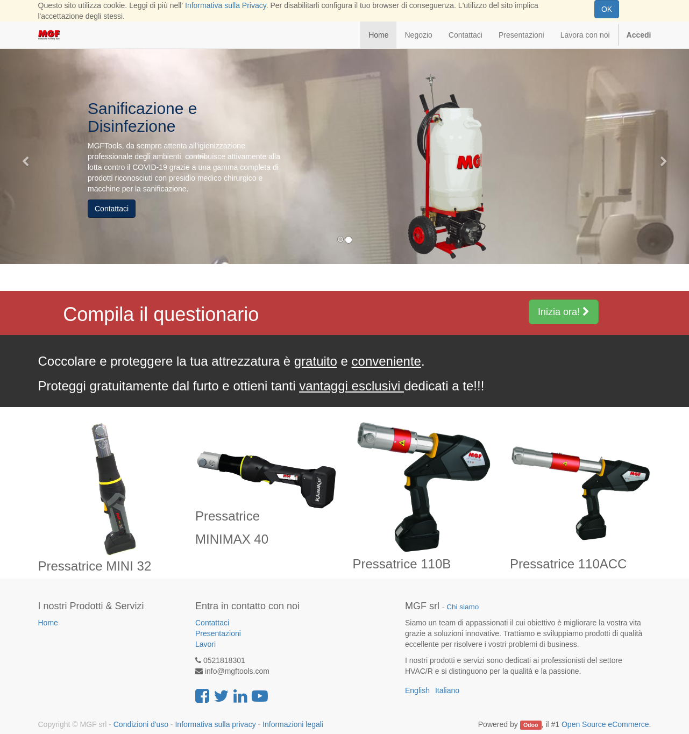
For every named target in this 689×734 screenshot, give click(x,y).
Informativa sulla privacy (215, 724)
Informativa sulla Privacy (225, 5)
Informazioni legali (292, 724)
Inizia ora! (563, 312)
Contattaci (112, 208)
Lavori (205, 644)
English (417, 690)
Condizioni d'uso (140, 724)
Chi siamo (462, 607)
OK (606, 9)
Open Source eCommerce (605, 724)
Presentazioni (218, 633)
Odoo (530, 725)
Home (48, 622)
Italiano (447, 690)
